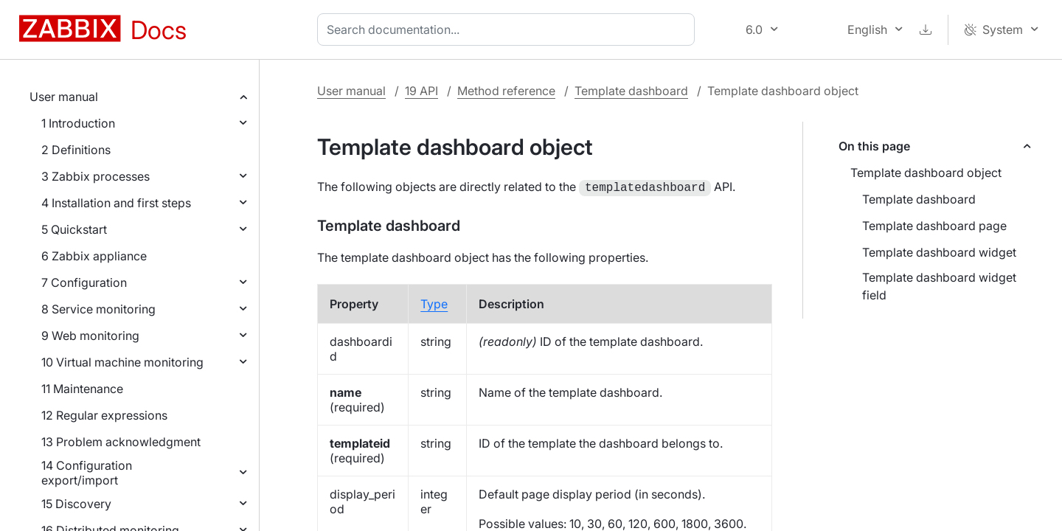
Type (434, 302)
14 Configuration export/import (86, 472)
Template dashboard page (934, 225)
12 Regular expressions (104, 415)
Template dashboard (631, 90)
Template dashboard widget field (939, 286)
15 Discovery (76, 503)
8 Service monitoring (98, 309)
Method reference (506, 90)
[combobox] (509, 29)
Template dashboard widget (939, 252)
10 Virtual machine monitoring (122, 362)
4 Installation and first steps (116, 202)
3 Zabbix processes (95, 176)
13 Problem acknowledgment (121, 441)
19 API (421, 90)
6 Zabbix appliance (94, 256)
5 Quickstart (74, 229)
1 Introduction (78, 123)
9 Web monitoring (90, 335)
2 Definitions (76, 149)
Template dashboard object (926, 172)
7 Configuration (84, 282)
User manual (64, 96)
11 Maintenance (82, 388)
